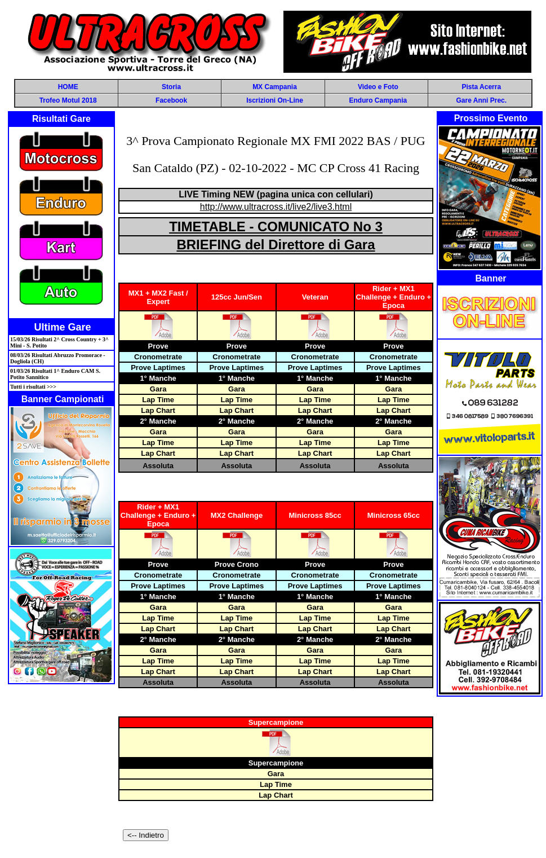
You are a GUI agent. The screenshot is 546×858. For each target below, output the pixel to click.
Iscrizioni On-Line (274, 100)
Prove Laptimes (158, 367)
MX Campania (274, 87)
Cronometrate (158, 357)
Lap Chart (158, 410)
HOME (68, 87)
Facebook (171, 100)
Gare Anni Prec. (481, 100)
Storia (171, 87)
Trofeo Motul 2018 (68, 100)
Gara (158, 389)
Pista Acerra (481, 87)
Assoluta (158, 465)
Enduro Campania (378, 100)
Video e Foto (378, 87)
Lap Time (158, 399)
